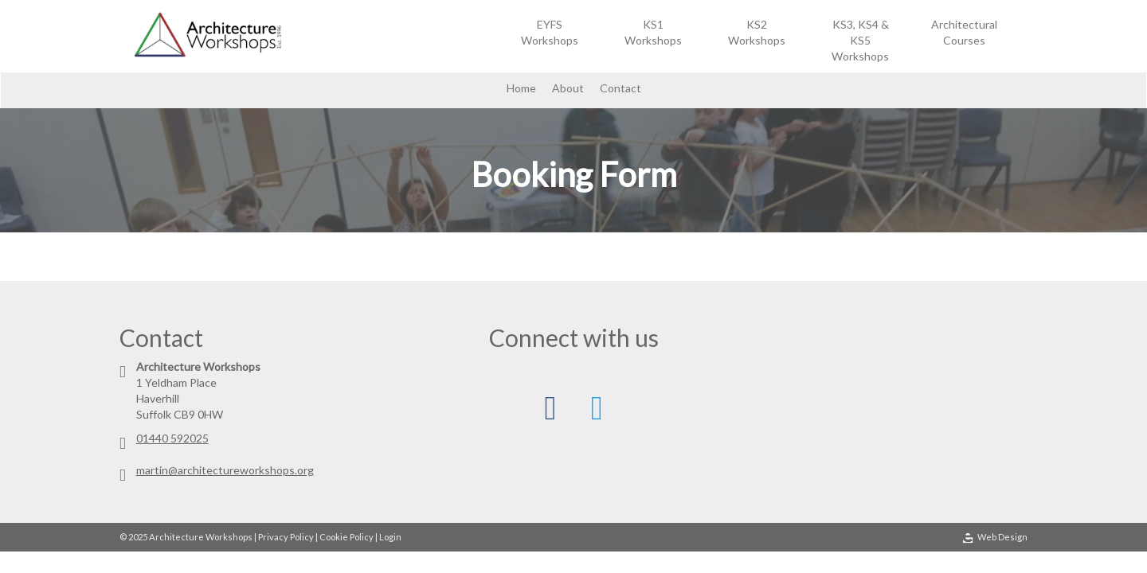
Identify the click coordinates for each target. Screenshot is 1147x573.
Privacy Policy (286, 537)
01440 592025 (172, 438)
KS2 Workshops (756, 32)
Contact (620, 88)
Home (521, 88)
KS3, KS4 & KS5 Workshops (860, 40)
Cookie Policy (346, 537)
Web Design (995, 538)
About (568, 88)
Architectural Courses (964, 32)
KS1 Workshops (653, 32)
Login (390, 537)
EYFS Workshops (549, 32)
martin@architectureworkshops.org (225, 470)
